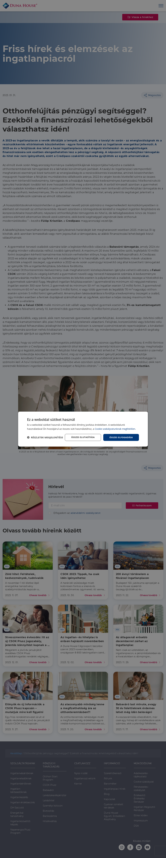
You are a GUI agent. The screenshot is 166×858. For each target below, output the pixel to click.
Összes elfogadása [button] (120, 434)
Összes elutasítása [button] (81, 434)
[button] (45, 443)
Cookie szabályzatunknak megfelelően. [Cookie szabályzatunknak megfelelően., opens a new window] (117, 425)
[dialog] (83, 429)
